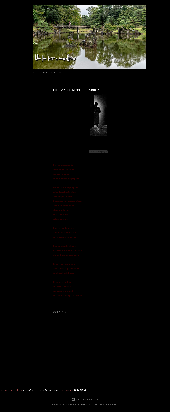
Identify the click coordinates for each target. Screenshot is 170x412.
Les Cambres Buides (54, 72)
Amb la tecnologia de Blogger (85, 399)
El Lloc (37, 72)
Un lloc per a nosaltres (11, 390)
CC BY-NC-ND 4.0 (72, 389)
